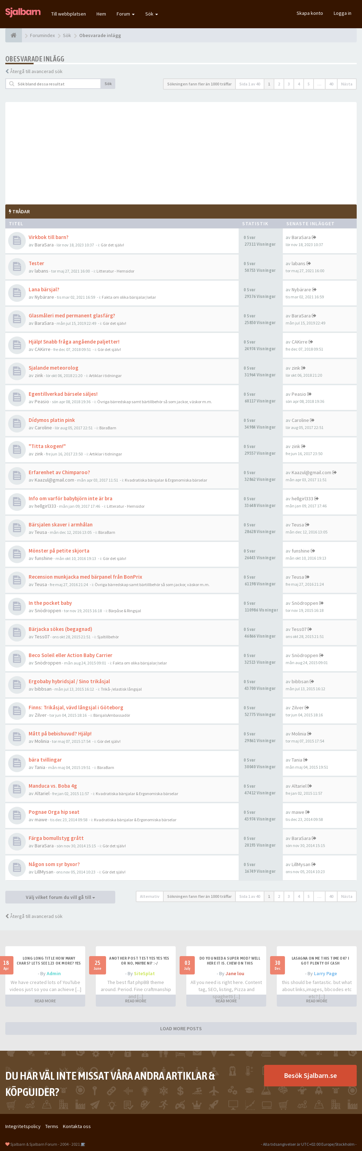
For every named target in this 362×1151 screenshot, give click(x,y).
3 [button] (289, 84)
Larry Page (325, 973)
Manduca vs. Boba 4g (53, 785)
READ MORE (45, 1000)
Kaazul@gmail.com (54, 480)
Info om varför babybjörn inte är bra (70, 498)
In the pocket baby (50, 603)
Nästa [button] (346, 84)
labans (41, 271)
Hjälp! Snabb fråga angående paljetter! (74, 341)
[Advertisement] (181, 151)
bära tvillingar (45, 759)
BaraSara (44, 244)
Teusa (41, 532)
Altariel (42, 793)
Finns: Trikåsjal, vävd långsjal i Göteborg (76, 707)
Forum (126, 14)
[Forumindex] (13, 35)
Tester (36, 263)
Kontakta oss (77, 1126)
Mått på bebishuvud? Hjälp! (60, 733)
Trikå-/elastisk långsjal (121, 689)
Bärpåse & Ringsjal (125, 610)
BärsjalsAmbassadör (111, 715)
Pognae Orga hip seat (54, 812)
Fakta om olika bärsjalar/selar (129, 297)
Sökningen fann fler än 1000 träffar (199, 84)
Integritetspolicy (23, 1126)
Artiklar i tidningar (105, 375)
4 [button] (299, 84)
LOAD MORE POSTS (181, 1028)
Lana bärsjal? (44, 289)
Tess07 (42, 636)
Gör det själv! (112, 245)
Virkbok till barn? (49, 237)
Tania (40, 767)
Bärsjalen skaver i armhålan (61, 524)
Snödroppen (48, 610)
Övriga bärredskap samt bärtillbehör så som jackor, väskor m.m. (154, 401)
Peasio (42, 401)
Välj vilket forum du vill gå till (60, 897)
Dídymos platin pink (52, 420)
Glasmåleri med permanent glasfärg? (72, 315)
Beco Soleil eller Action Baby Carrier (70, 655)
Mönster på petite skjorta (59, 550)
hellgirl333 (45, 506)
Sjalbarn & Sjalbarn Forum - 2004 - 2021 (45, 1144)
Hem (101, 14)
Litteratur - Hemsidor (115, 271)
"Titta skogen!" (47, 446)
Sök (151, 14)
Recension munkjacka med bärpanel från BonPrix (85, 576)
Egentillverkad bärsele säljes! (63, 393)
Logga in (342, 13)
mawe (41, 819)
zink (39, 375)
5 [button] (309, 84)
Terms (51, 1126)
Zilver (41, 715)
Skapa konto (310, 13)
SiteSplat (144, 973)
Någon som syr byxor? (54, 864)
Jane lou (235, 973)
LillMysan (44, 872)
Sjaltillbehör (108, 636)
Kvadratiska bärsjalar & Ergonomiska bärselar (166, 480)
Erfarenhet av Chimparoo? (59, 472)
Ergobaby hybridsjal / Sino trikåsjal (69, 681)
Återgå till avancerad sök (36, 71)
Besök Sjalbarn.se (310, 1075)
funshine (44, 558)
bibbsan (43, 689)
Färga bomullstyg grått (56, 838)
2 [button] (279, 84)
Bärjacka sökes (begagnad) (60, 629)
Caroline (43, 427)
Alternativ (149, 896)
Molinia (42, 741)
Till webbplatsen (68, 14)
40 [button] (331, 84)
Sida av (249, 84)
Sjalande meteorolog (53, 367)
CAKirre (43, 349)
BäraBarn (107, 427)
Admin (54, 973)
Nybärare (44, 297)
